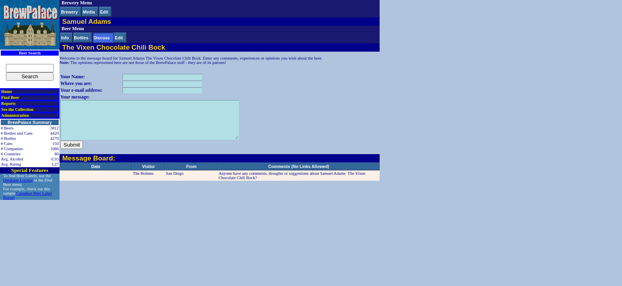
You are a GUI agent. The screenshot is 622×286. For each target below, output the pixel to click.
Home (6, 91)
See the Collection (17, 109)
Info (65, 37)
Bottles (81, 37)
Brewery (69, 12)
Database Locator (18, 180)
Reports (8, 103)
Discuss (102, 37)
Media (89, 12)
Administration (15, 115)
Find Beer (10, 97)
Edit (104, 12)
